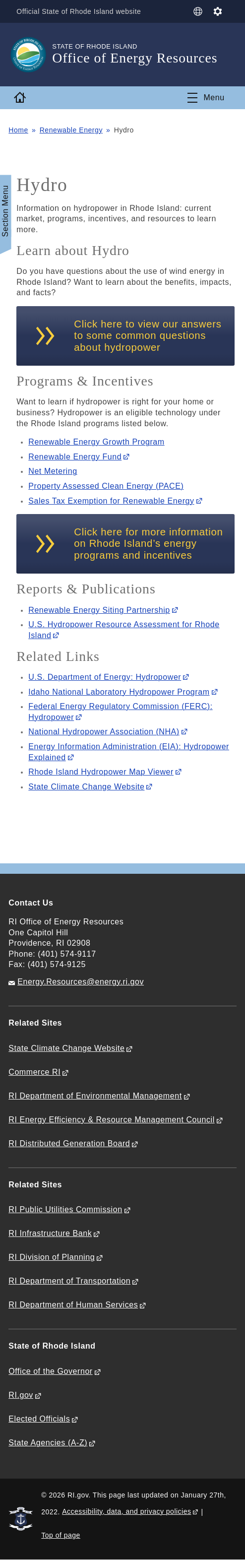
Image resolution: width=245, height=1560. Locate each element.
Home (18, 130)
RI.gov (20, 1395)
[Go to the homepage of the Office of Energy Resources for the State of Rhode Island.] (30, 54)
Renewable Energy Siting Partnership (99, 610)
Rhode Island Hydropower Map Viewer (101, 772)
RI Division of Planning (51, 1257)
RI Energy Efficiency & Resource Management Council (111, 1119)
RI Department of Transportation (69, 1281)
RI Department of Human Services (73, 1304)
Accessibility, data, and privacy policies (126, 1511)
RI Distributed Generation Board (69, 1143)
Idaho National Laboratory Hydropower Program (118, 692)
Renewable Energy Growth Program (96, 442)
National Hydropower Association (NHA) (103, 731)
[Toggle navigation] (206, 98)
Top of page (60, 1535)
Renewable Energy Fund (75, 457)
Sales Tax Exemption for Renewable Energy (111, 501)
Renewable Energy (71, 130)
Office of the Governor (50, 1371)
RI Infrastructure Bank (50, 1233)
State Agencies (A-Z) (47, 1442)
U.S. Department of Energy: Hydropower (104, 677)
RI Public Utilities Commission (65, 1209)
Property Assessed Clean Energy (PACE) (106, 486)
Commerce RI (34, 1072)
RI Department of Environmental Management (95, 1096)
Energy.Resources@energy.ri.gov (80, 981)
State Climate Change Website (86, 786)
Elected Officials (39, 1419)
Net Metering (52, 471)
